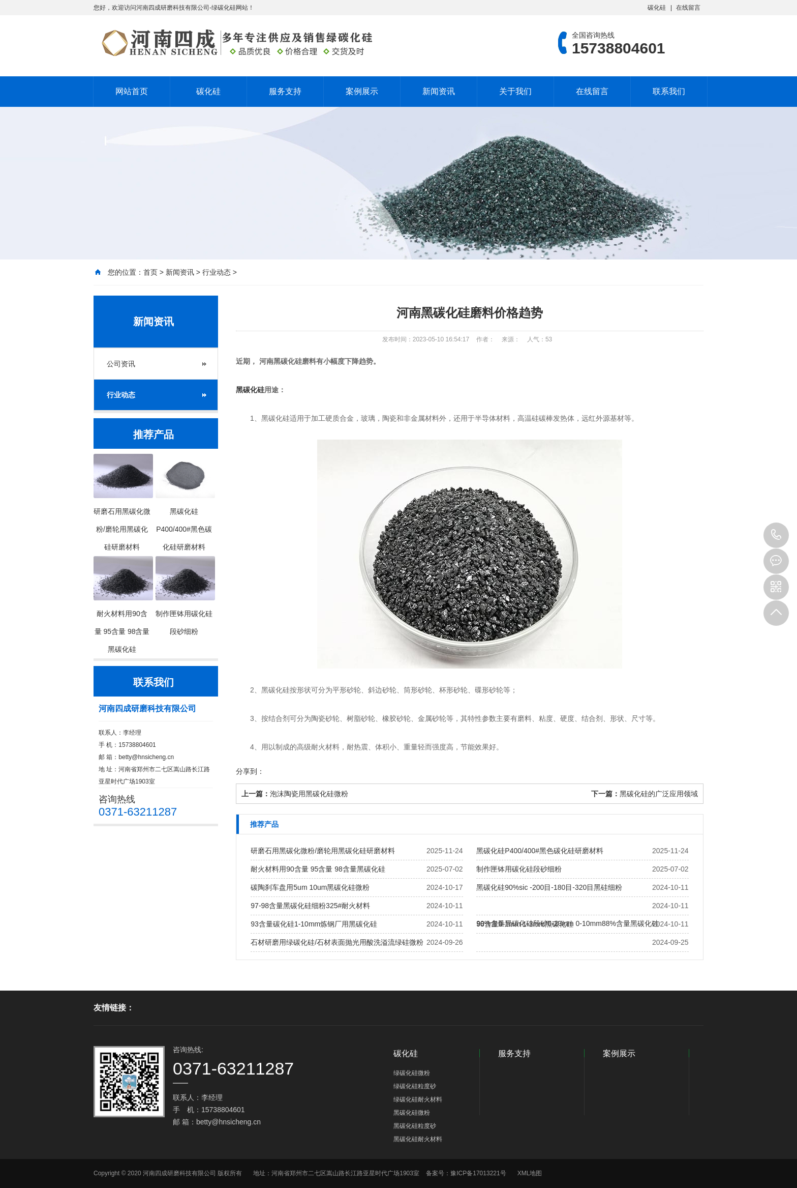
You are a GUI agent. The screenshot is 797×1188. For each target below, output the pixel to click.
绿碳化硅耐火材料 (417, 1099)
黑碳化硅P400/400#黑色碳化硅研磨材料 (539, 851)
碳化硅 (657, 7)
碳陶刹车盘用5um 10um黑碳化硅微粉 (310, 887)
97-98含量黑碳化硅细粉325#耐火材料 (310, 906)
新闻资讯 (438, 91)
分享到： (250, 771)
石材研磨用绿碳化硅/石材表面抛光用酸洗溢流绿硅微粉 (337, 942)
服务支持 (285, 91)
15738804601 (776, 535)
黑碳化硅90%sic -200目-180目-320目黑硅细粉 (549, 887)
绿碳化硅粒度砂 (414, 1086)
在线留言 (688, 7)
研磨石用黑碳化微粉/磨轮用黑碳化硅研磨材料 (323, 851)
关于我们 (515, 91)
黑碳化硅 (250, 390)
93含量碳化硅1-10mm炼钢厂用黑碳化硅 (314, 924)
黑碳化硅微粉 (411, 1112)
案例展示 (362, 91)
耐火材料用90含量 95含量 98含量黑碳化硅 (318, 869)
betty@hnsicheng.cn (146, 757)
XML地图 (529, 1173)
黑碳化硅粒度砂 (414, 1125)
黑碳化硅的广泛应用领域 (659, 794)
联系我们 (669, 91)
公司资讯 (121, 364)
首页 (150, 272)
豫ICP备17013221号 (478, 1173)
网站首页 (131, 91)
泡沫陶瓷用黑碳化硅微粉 (309, 794)
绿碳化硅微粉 (411, 1073)
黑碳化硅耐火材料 (417, 1139)
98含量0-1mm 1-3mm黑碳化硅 (524, 924)
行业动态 (216, 272)
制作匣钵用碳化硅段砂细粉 (519, 869)
